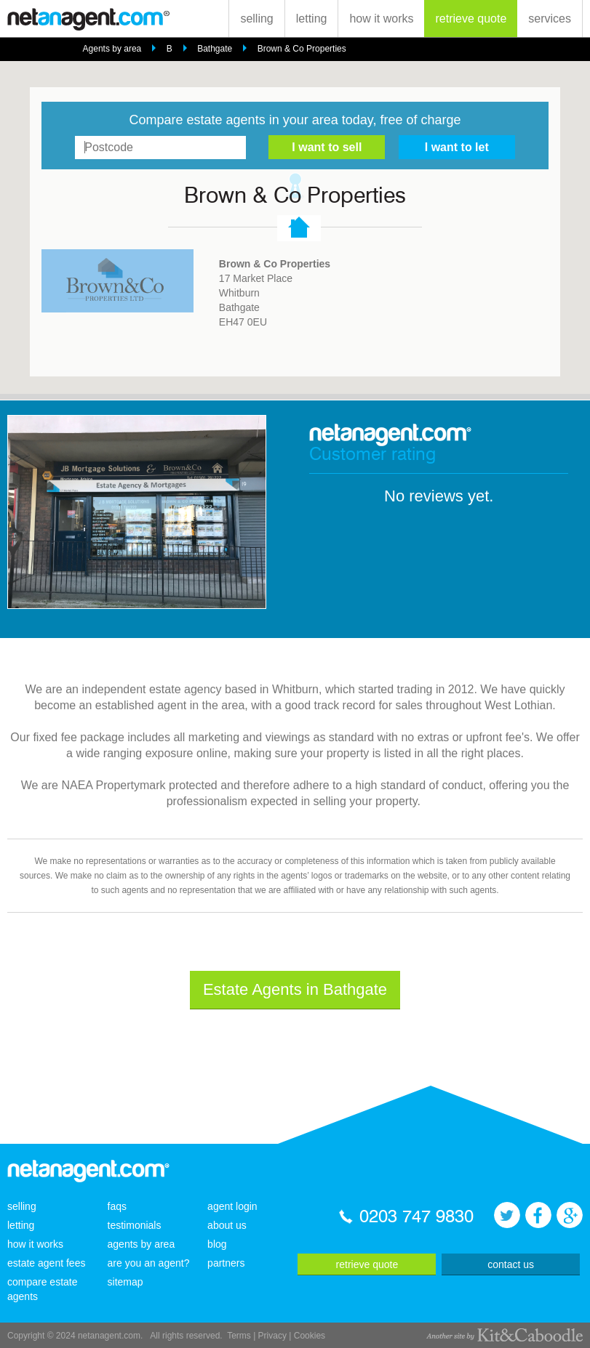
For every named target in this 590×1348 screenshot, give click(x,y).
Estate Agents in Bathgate (295, 989)
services (549, 18)
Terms (239, 1336)
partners (225, 1263)
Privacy (272, 1336)
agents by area (141, 1244)
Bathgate (214, 49)
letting (311, 18)
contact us (510, 1264)
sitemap (125, 1282)
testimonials (135, 1225)
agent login (232, 1206)
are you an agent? (149, 1263)
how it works (381, 18)
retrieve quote (470, 18)
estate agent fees (46, 1263)
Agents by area (112, 49)
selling (256, 18)
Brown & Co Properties (302, 49)
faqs (117, 1206)
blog (216, 1244)
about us (227, 1225)
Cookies (309, 1336)
